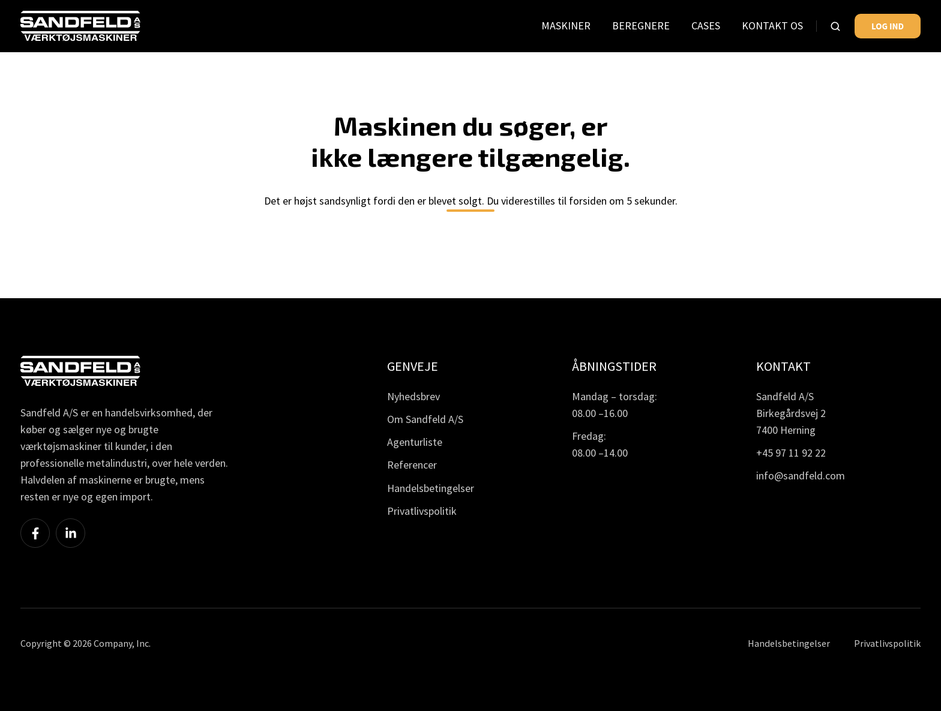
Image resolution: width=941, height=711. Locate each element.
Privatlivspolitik (422, 511)
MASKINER (566, 25)
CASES (705, 25)
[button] (835, 26)
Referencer (412, 465)
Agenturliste (414, 442)
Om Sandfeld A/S (425, 419)
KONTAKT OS (772, 25)
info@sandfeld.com (800, 475)
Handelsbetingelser (430, 488)
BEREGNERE (641, 25)
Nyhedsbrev (413, 396)
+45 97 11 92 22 (791, 453)
